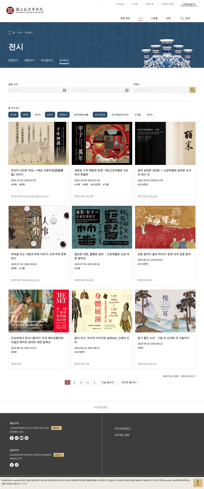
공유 (167, 75)
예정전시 (29, 60)
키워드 (136, 84)
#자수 (150, 114)
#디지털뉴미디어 (120, 114)
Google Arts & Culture (26, 438)
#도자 (38, 114)
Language (187, 3)
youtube (22, 438)
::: (99, 4)
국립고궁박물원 (24, 10)
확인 (198, 483)
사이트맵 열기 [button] (101, 407)
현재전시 (13, 60)
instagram (17, 438)
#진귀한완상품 (81, 114)
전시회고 (29, 32)
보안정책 (24, 483)
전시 (20, 32)
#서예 (13, 114)
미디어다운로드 (123, 428)
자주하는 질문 (122, 435)
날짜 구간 (13, 84)
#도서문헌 (100, 114)
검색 (192, 90)
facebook (12, 438)
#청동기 (63, 114)
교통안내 (55, 428)
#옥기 (50, 114)
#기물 (138, 114)
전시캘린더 (47, 60)
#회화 (25, 114)
